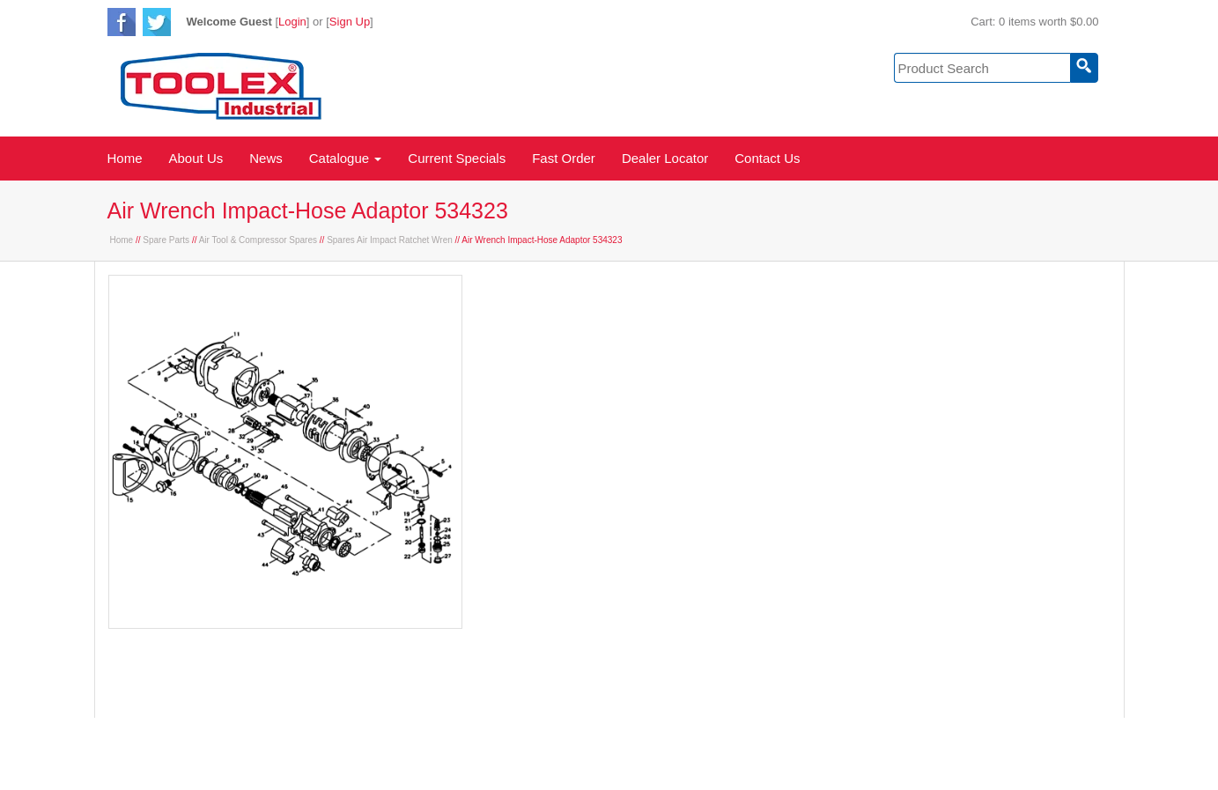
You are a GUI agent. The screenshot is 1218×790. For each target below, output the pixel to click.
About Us (196, 158)
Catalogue (345, 158)
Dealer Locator (665, 158)
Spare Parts (166, 240)
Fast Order (563, 158)
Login (292, 21)
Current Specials (457, 158)
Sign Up (349, 21)
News (266, 158)
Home (125, 158)
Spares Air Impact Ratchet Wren (390, 240)
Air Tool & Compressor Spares (258, 240)
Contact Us (767, 158)
